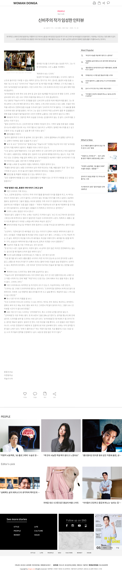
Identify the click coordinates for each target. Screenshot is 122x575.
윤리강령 (28, 565)
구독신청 (17, 565)
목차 (104, 548)
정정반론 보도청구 (46, 565)
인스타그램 (73, 525)
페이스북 (67, 525)
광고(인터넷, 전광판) (70, 565)
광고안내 (23, 565)
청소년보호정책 (103, 565)
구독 (111, 548)
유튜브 (79, 525)
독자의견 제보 (36, 565)
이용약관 (85, 565)
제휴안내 (79, 565)
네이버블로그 (86, 525)
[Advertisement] (34, 350)
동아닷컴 (55, 565)
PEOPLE (61, 11)
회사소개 (61, 565)
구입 (117, 548)
